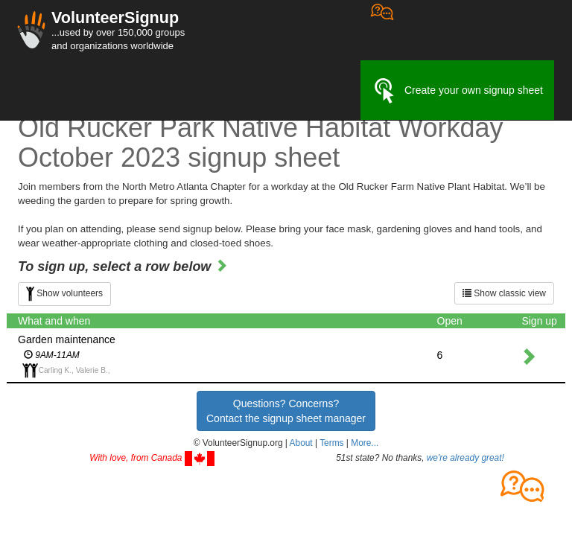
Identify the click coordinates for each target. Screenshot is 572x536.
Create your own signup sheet (457, 90)
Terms (331, 443)
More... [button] (364, 443)
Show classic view (504, 293)
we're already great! (465, 458)
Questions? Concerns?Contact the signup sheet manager (286, 411)
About (301, 443)
